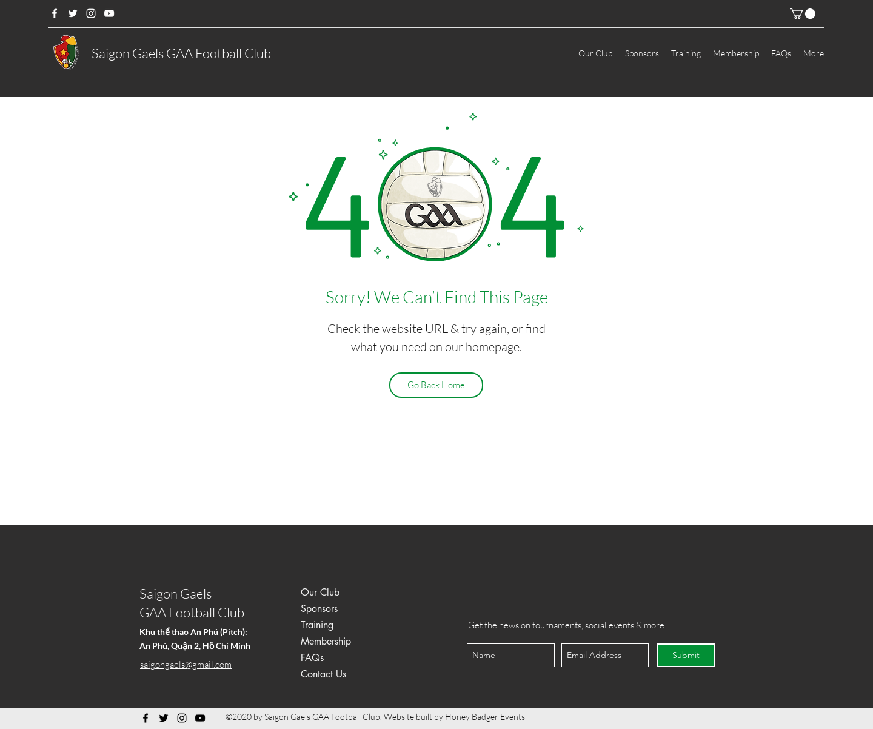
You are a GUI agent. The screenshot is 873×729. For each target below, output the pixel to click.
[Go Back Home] (436, 385)
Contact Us (323, 674)
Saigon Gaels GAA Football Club (181, 53)
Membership (326, 641)
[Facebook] (54, 13)
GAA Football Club (191, 612)
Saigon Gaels (175, 593)
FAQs (312, 657)
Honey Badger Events (485, 716)
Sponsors (319, 608)
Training (317, 625)
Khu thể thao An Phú (178, 632)
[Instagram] (91, 13)
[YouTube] (109, 13)
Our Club (320, 592)
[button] (802, 13)
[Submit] (686, 655)
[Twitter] (73, 13)
